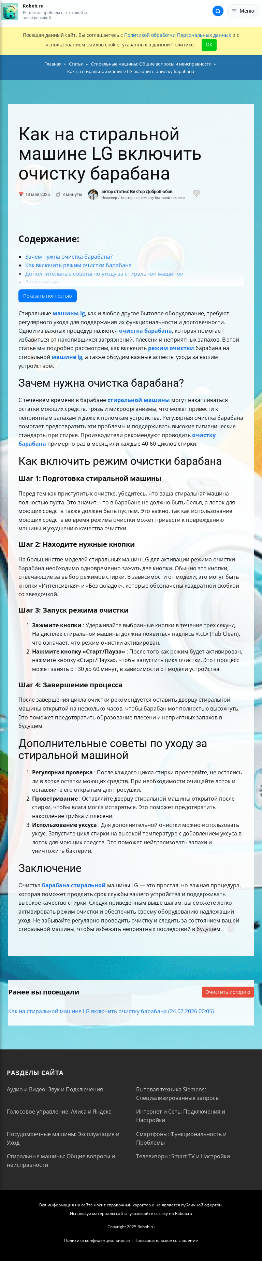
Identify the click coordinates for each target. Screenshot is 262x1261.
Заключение (41, 282)
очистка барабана (145, 330)
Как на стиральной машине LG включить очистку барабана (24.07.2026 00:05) (111, 1011)
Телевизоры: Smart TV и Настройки (183, 1156)
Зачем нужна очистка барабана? (69, 256)
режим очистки (171, 348)
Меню (243, 11)
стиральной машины (138, 400)
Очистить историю (227, 992)
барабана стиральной (74, 885)
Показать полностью (47, 295)
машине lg (67, 357)
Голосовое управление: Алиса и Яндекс (59, 1111)
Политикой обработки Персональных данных (177, 35)
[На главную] (9, 11)
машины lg (69, 313)
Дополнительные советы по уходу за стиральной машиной (104, 273)
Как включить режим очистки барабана (78, 265)
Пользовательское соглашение (166, 1240)
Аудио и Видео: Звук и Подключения (55, 1089)
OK (209, 44)
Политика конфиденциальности (97, 1240)
